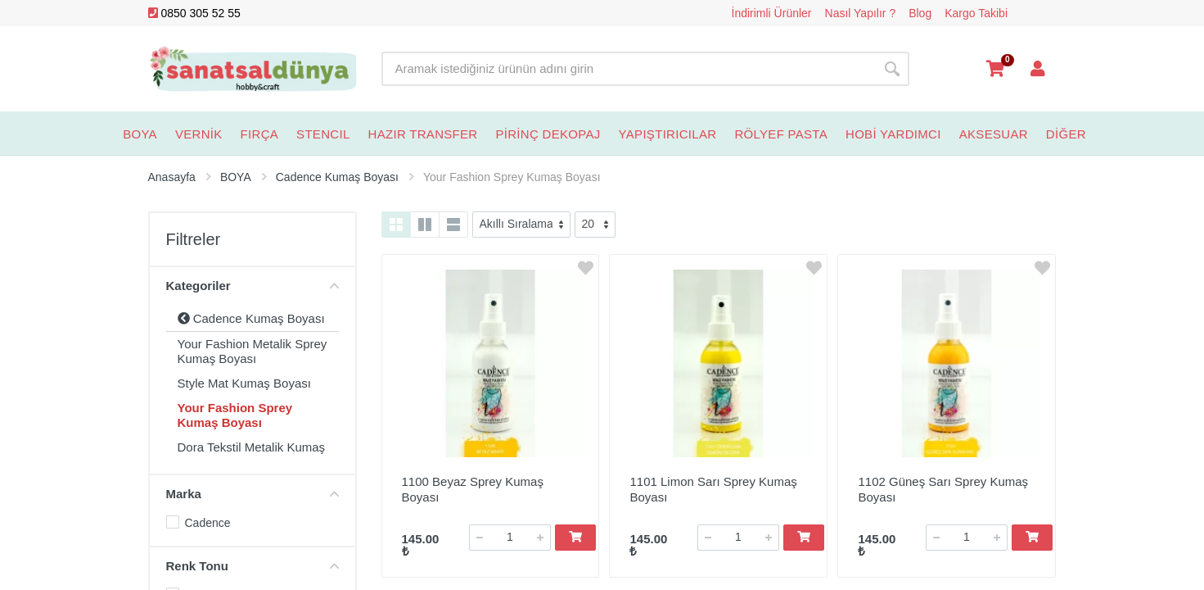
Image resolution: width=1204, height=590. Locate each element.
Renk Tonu (252, 566)
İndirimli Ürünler (772, 13)
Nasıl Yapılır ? (860, 13)
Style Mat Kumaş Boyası (244, 383)
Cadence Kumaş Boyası (251, 318)
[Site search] (628, 69)
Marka (252, 494)
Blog (920, 13)
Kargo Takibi (976, 13)
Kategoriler (252, 286)
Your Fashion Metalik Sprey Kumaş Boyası (252, 351)
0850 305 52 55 (194, 13)
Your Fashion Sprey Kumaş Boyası (235, 415)
